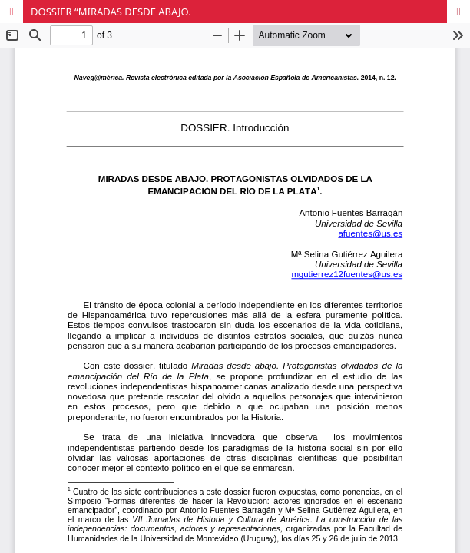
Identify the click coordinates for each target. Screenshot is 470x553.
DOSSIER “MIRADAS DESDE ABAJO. (111, 11)
